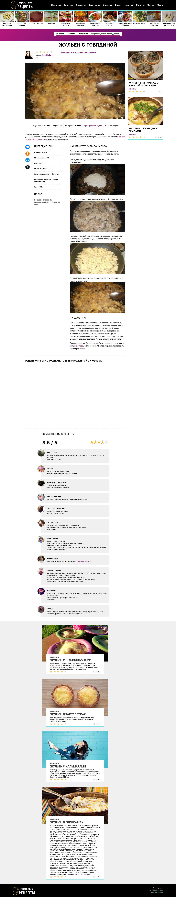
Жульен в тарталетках (68, 714)
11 (37, 58)
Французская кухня (93, 126)
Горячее (68, 5)
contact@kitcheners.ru (157, 892)
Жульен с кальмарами (68, 766)
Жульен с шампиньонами (70, 660)
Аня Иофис (47, 55)
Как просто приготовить (24, 891)
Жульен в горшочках (67, 822)
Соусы (151, 5)
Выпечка (56, 5)
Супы (160, 5)
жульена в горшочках (83, 561)
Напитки (128, 5)
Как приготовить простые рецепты (22, 5)
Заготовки (94, 5)
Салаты (140, 5)
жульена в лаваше (77, 346)
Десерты (81, 5)
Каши (118, 5)
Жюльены (54, 657)
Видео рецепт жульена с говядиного (79, 52)
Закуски (107, 5)
